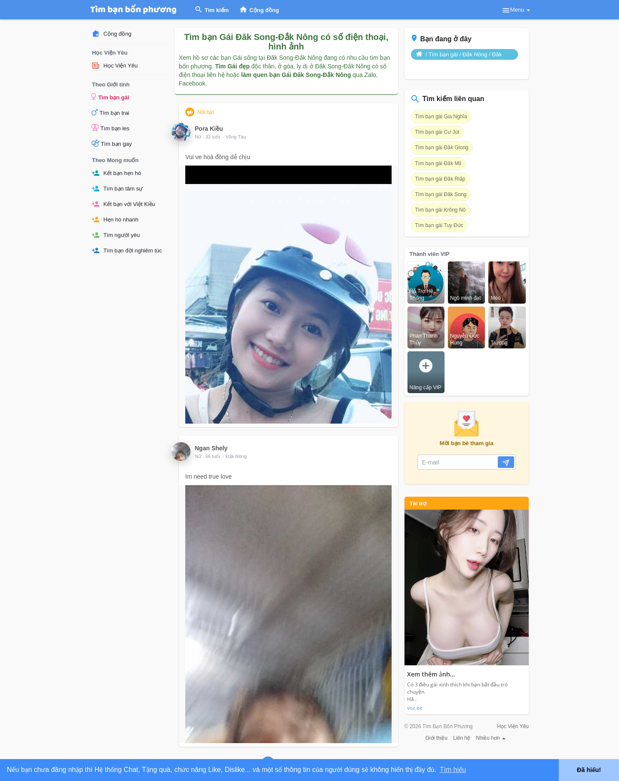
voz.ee (415, 707)
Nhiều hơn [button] (491, 738)
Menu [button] (516, 10)
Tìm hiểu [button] (453, 769)
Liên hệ (461, 738)
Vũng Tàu (236, 136)
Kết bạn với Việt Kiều (123, 204)
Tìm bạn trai (110, 112)
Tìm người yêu (116, 235)
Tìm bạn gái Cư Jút (437, 132)
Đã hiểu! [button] (589, 769)
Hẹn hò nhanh (115, 219)
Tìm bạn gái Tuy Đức (439, 225)
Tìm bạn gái (110, 97)
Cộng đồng (112, 34)
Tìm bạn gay (112, 143)
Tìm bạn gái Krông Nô (440, 210)
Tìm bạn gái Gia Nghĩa (441, 117)
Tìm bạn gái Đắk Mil (438, 163)
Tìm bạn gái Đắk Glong (442, 148)
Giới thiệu (436, 738)
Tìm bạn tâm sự (117, 188)
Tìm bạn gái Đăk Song (441, 194)
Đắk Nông (236, 456)
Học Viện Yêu (115, 65)
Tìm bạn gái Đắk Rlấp (440, 179)
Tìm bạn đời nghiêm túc (127, 250)
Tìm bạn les (110, 128)
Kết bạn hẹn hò (116, 173)
